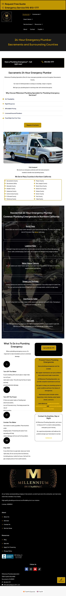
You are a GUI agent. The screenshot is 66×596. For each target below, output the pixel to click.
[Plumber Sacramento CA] (6, 17)
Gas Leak (30, 320)
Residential (26, 14)
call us (36, 232)
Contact (32, 29)
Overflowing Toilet (30, 299)
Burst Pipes (30, 226)
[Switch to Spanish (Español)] (29, 591)
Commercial (36, 14)
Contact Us (49, 437)
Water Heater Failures (30, 263)
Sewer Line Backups (30, 281)
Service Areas (27, 24)
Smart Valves (27, 19)
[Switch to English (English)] (40, 591)
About (25, 29)
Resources (38, 24)
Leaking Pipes (30, 246)
